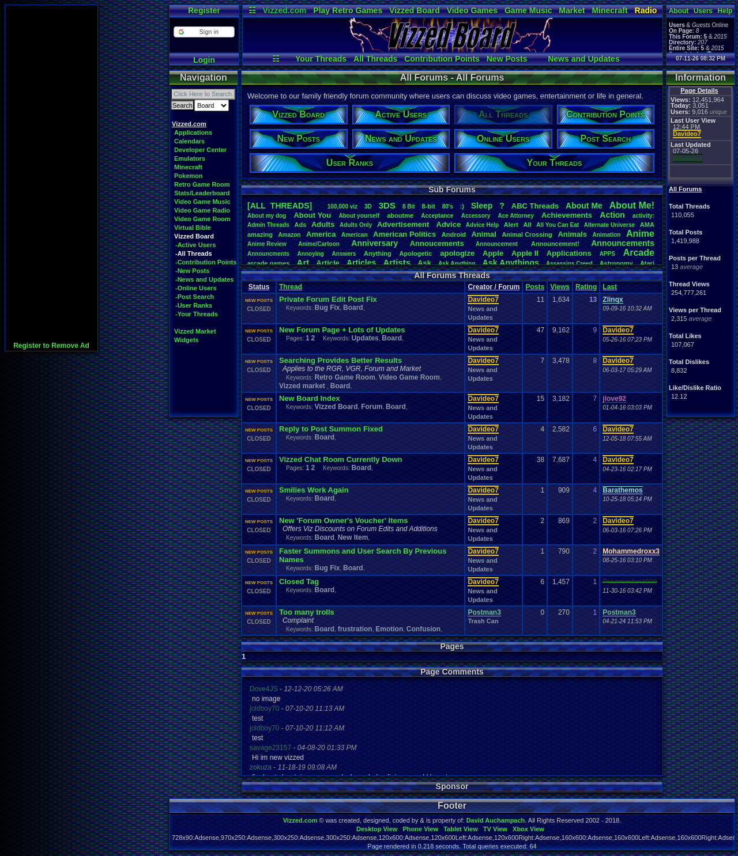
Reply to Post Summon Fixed (331, 429)
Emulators (189, 158)
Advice (448, 224)
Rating (586, 287)
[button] (204, 31)
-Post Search (194, 296)
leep (481, 205)
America (321, 234)
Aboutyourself (358, 216)
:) (462, 206)
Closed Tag (299, 581)
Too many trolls (306, 612)
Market (572, 10)
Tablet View (460, 828)
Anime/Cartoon (319, 244)
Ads (300, 224)
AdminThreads (268, 225)
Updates (364, 338)
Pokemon (188, 175)
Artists (397, 262)
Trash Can (483, 621)
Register (204, 10)
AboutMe (584, 205)
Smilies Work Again (314, 490)
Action (612, 214)
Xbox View (528, 828)
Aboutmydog (266, 216)
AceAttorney (515, 216)
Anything (377, 253)
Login (204, 60)
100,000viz (342, 206)
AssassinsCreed (569, 263)
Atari (647, 263)
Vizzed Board (414, 10)
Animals (572, 234)
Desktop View (376, 828)
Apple (493, 253)
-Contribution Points (205, 262)
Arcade (638, 252)
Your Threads (321, 58)
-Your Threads (196, 313)
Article (327, 263)
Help (724, 11)
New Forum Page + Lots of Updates (342, 329)
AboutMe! (631, 205)
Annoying (311, 254)
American (354, 235)
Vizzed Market (195, 331)
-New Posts (192, 270)
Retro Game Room (202, 184)
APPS (607, 254)
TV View (495, 828)
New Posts (507, 58)
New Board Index (309, 398)
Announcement (497, 244)
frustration (355, 629)
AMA (647, 224)
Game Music (528, 10)
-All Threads (193, 253)
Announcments (268, 254)
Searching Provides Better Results (340, 360)
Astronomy (616, 263)
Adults (322, 224)
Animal (483, 234)
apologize (457, 253)
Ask (424, 263)
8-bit (428, 206)
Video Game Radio (202, 210)
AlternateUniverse (609, 225)
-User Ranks (193, 305)
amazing (260, 234)
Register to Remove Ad (51, 346)
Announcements (622, 243)
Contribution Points (442, 58)
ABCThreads (535, 206)
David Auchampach (495, 820)
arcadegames (268, 263)
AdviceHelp (482, 225)
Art (303, 262)
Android (454, 234)
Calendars (189, 141)
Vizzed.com (284, 10)
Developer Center (200, 149)
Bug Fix (327, 308)
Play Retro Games (347, 10)
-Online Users (196, 288)
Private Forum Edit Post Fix (328, 299)
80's (447, 206)
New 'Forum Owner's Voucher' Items (343, 520)
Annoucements (437, 243)
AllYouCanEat (557, 225)
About (679, 11)
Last (610, 287)
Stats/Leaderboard (202, 193)
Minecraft (609, 10)
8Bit (408, 206)
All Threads (375, 58)
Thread (290, 287)
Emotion (389, 629)
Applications (193, 132)
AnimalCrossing (527, 234)
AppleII (525, 253)
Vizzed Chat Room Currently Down (340, 459)
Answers (344, 254)
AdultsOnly (356, 225)
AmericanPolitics (404, 234)
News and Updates (583, 58)
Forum (371, 407)
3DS (387, 205)
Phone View (420, 828)
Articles (361, 262)
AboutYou (312, 215)
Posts (534, 287)
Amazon (289, 235)
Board (353, 308)
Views (560, 287)
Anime (640, 233)
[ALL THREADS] (279, 205)
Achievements (566, 215)
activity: (643, 216)
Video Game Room (202, 218)
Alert (511, 224)
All (528, 224)
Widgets (186, 339)
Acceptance (437, 216)
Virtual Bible (192, 227)
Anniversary (374, 243)
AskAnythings (511, 262)
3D (368, 206)
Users (703, 11)
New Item (353, 537)
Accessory (476, 216)
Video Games (472, 10)
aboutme (400, 215)
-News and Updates (204, 279)
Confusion (423, 629)
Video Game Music (202, 201)
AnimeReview (267, 244)
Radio (646, 10)
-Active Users (195, 244)
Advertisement (404, 224)
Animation (607, 235)
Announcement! (555, 243)
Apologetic (416, 253)
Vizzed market (303, 386)
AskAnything (456, 263)
